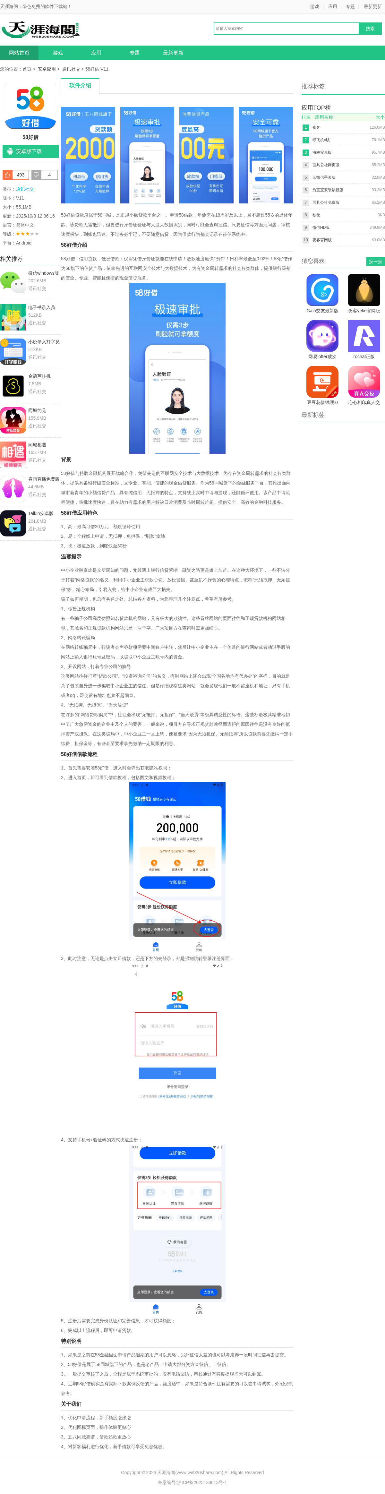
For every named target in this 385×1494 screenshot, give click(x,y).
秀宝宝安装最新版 (327, 190)
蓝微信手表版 (324, 177)
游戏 (314, 6)
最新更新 (373, 6)
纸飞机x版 (321, 140)
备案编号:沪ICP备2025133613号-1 (192, 1482)
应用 (332, 6)
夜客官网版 (322, 240)
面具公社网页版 (325, 165)
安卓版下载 (29, 151)
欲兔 (316, 215)
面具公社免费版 (325, 202)
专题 (350, 6)
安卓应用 (47, 69)
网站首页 (19, 53)
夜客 (316, 127)
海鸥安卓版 (322, 152)
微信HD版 (320, 227)
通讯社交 (71, 69)
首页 (26, 69)
